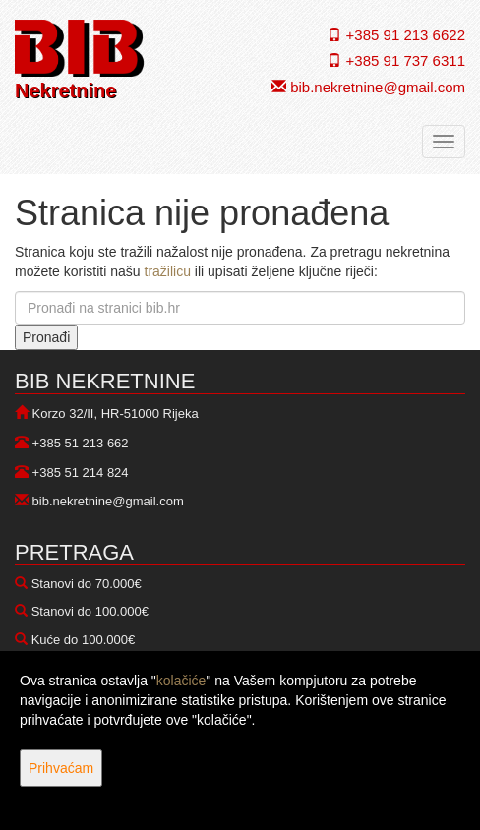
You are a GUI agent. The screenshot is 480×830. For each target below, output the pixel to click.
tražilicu (168, 271)
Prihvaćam (61, 768)
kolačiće (181, 680)
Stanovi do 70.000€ (86, 583)
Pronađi (46, 337)
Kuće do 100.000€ (83, 639)
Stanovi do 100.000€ (90, 611)
